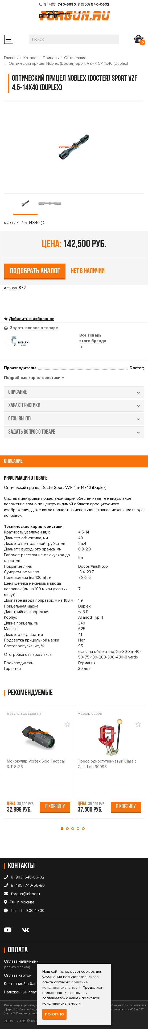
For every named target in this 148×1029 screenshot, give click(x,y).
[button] (63, 828)
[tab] (34, 378)
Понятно (54, 1014)
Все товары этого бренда (92, 341)
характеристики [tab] (74, 406)
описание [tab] (74, 392)
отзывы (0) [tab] (74, 419)
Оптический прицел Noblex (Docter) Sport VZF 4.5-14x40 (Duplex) (68, 63)
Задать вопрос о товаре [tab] (33, 327)
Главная (11, 57)
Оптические (75, 57)
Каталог (30, 57)
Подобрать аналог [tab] (35, 271)
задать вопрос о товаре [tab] (74, 432)
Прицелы (51, 57)
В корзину (55, 807)
